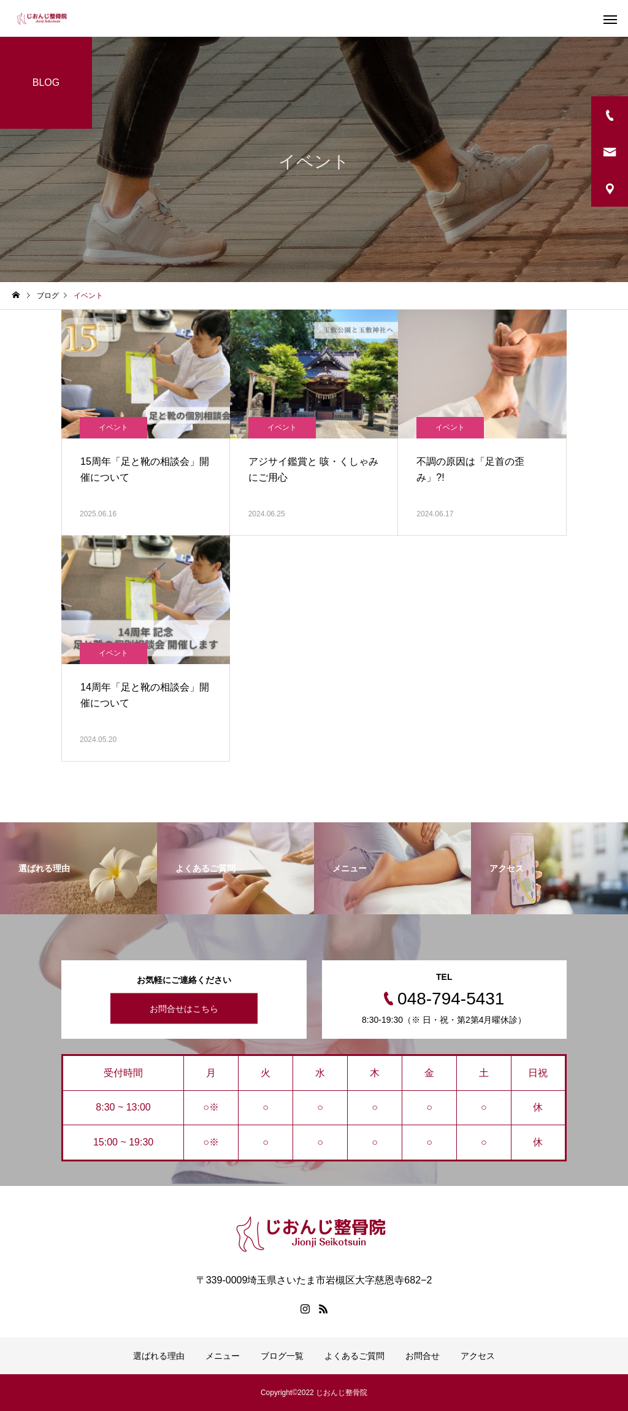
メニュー (222, 1356)
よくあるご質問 (354, 1356)
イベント (113, 427)
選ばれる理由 (159, 1356)
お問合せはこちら (184, 1009)
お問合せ (422, 1356)
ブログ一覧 (282, 1356)
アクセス (478, 1356)
